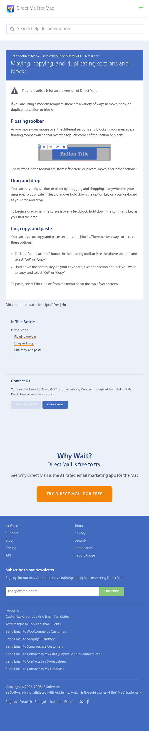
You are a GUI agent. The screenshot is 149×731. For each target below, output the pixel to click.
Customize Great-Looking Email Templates (37, 617)
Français (41, 702)
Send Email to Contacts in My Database (35, 669)
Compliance (83, 548)
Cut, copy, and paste (28, 350)
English (11, 702)
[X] (81, 702)
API (8, 555)
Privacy (80, 533)
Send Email (55, 404)
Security (80, 540)
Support (12, 533)
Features (12, 526)
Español (70, 702)
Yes (56, 305)
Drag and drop (24, 343)
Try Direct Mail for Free (75, 494)
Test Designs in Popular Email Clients (33, 624)
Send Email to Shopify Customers (30, 639)
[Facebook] (87, 702)
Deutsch (26, 702)
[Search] (12, 29)
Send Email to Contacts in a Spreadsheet (36, 661)
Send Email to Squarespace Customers (34, 647)
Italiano (56, 702)
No (64, 305)
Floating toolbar (25, 337)
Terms (78, 526)
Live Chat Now (26, 404)
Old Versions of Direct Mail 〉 (64, 56)
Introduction (19, 330)
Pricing (11, 548)
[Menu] (141, 8)
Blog (9, 540)
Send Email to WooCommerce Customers (36, 632)
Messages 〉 (93, 56)
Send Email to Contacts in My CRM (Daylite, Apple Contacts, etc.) (54, 654)
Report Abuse (84, 555)
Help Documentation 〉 (27, 56)
